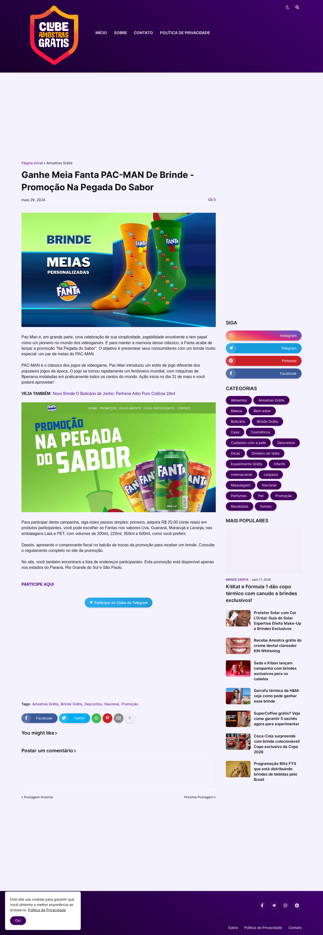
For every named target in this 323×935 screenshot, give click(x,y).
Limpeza (271, 474)
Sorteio (266, 506)
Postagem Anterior (38, 797)
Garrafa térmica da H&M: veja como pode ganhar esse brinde (277, 696)
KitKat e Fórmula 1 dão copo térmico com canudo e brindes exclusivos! (261, 593)
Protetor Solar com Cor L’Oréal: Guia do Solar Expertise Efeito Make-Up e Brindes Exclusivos (277, 620)
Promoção (129, 704)
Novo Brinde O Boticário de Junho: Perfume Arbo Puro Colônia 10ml (114, 393)
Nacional (111, 704)
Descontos (93, 704)
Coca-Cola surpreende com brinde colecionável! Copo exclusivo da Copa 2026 (277, 744)
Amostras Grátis (59, 163)
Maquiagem (240, 485)
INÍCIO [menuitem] (101, 32)
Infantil (279, 464)
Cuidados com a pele (248, 442)
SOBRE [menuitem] (120, 32)
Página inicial (32, 163)
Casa (235, 432)
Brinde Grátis (71, 704)
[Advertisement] (161, 115)
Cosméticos (260, 432)
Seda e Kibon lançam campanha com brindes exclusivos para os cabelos (275, 671)
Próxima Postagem (198, 797)
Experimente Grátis (246, 464)
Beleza (236, 411)
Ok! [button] (18, 920)
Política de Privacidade (263, 927)
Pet (261, 496)
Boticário (238, 421)
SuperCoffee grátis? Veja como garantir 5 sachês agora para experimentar (277, 718)
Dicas (235, 453)
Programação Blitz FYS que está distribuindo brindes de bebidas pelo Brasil (275, 771)
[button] (287, 7)
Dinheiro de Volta (265, 453)
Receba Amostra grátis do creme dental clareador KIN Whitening (278, 645)
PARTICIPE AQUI (37, 584)
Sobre (233, 927)
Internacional (241, 474)
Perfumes (239, 496)
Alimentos (239, 400)
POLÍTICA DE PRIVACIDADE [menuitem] (185, 32)
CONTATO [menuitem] (143, 32)
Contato (295, 927)
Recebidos (239, 506)
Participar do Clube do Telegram (118, 602)
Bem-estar (262, 411)
